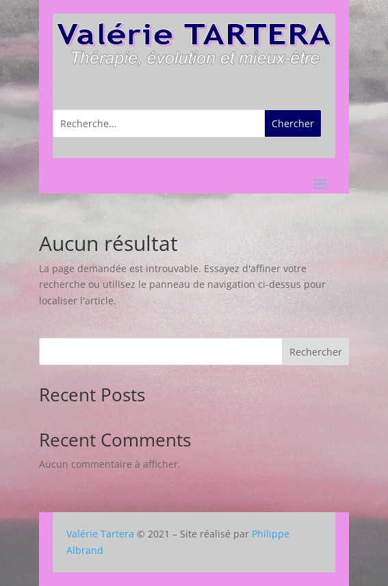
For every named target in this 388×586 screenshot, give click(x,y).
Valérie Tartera (100, 533)
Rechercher (315, 351)
